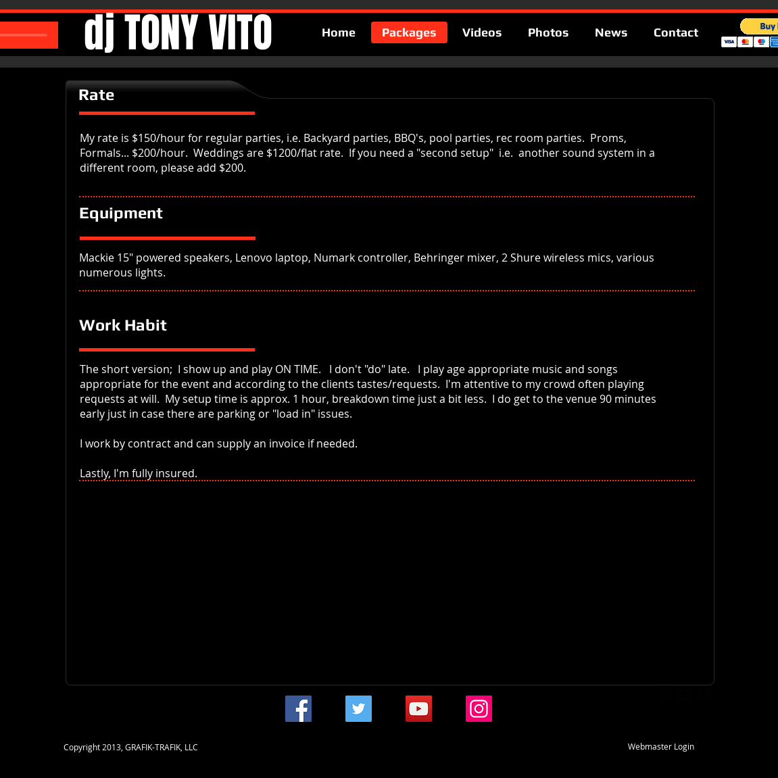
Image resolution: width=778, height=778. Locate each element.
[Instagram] (479, 709)
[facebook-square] (704, 695)
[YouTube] (419, 709)
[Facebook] (298, 709)
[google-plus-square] (664, 695)
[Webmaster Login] (661, 746)
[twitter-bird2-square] (684, 695)
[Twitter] (358, 709)
